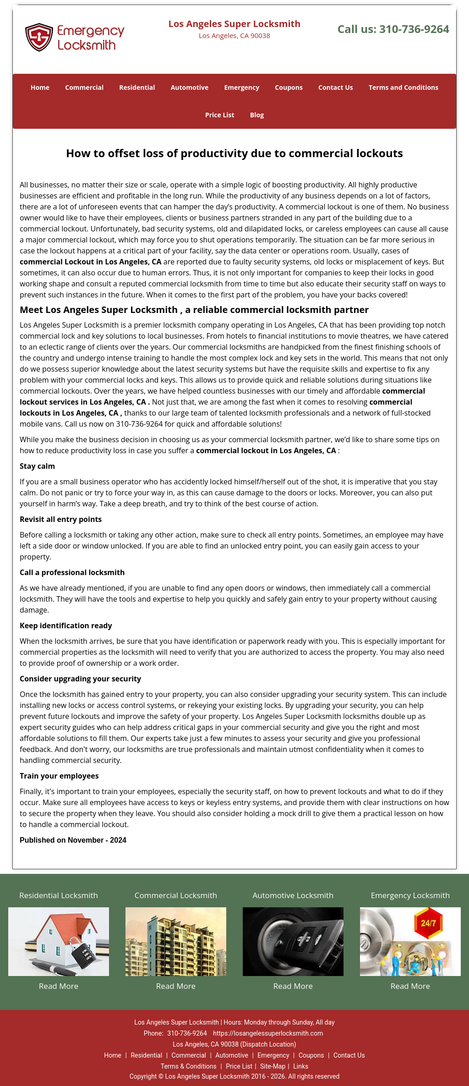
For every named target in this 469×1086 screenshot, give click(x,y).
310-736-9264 (414, 28)
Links (300, 1066)
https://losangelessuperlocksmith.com (268, 1033)
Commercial (84, 87)
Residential (137, 87)
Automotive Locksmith (292, 895)
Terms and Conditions (403, 87)
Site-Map (272, 1066)
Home (40, 87)
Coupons (288, 87)
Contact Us (335, 87)
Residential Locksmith (58, 895)
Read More (58, 986)
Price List (219, 114)
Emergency (241, 87)
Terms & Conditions (189, 1066)
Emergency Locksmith (410, 895)
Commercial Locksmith (176, 895)
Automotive (190, 87)
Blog (257, 114)
